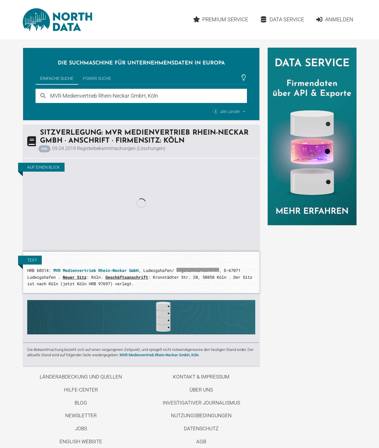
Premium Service (220, 19)
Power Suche (97, 78)
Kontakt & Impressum (201, 377)
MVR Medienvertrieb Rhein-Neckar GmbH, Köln (159, 355)
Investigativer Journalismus (201, 403)
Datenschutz (201, 428)
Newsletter (81, 415)
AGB (201, 441)
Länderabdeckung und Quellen (81, 377)
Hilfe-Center (81, 390)
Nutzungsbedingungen (201, 415)
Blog (81, 403)
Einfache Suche (56, 78)
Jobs (81, 428)
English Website (81, 441)
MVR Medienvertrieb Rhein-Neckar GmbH (96, 270)
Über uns (201, 390)
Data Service (282, 19)
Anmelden (334, 19)
